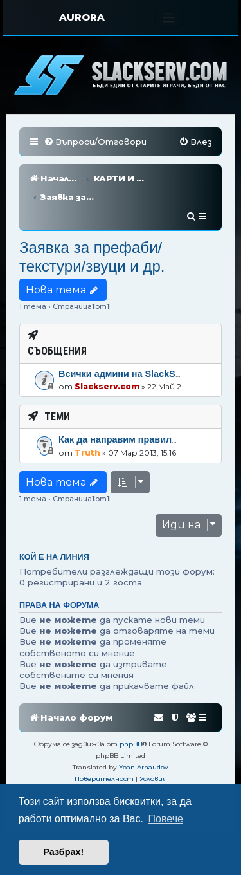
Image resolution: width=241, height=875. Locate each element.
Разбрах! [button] (63, 852)
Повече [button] (165, 818)
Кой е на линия (54, 519)
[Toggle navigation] (169, 18)
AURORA (82, 17)
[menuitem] (95, 142)
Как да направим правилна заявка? (139, 401)
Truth (87, 414)
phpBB (131, 706)
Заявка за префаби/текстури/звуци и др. (92, 219)
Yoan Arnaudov (143, 729)
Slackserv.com (107, 348)
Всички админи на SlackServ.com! (135, 336)
